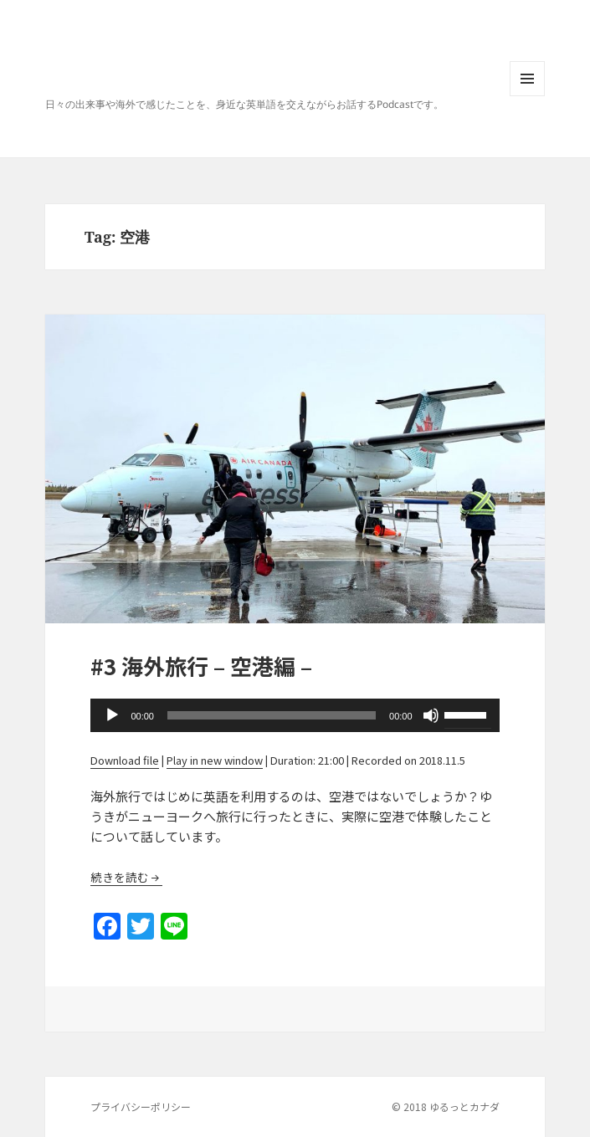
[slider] (271, 715)
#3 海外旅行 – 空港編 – (201, 665)
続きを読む (119, 876)
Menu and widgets (527, 95)
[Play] (112, 715)
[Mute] (431, 715)
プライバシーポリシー (140, 1106)
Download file (124, 760)
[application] (294, 715)
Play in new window (215, 760)
